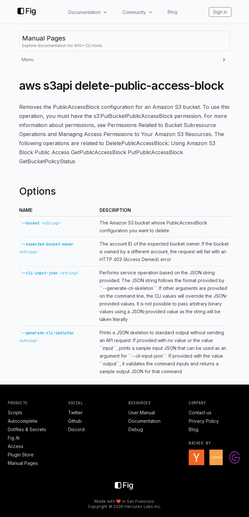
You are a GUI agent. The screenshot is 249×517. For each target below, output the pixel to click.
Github (75, 421)
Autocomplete (23, 421)
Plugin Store (21, 454)
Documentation (144, 421)
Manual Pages (23, 463)
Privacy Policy (204, 421)
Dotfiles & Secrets (27, 429)
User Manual (141, 412)
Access (15, 446)
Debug (135, 429)
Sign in (220, 12)
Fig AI (13, 438)
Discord (76, 429)
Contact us (200, 412)
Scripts (15, 412)
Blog (172, 12)
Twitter (75, 412)
